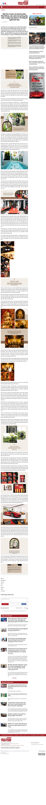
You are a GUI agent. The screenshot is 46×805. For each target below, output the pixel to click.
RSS (2, 747)
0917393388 (4, 752)
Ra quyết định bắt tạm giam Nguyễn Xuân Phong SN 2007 (18, 629)
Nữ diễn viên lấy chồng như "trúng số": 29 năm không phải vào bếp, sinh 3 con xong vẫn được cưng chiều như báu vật (17, 667)
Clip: (1, 585)
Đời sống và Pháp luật (33, 27)
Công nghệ (29, 7)
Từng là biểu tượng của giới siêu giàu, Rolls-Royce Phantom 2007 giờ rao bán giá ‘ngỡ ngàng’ (17, 704)
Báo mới (17, 747)
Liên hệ (37, 4)
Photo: (2, 589)
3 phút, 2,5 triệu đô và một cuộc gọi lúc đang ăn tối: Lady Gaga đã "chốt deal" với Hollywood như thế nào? (37, 57)
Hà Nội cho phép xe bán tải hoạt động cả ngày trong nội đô (17, 714)
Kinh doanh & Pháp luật (8, 7)
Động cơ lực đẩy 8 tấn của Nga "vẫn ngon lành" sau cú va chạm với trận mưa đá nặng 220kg (36, 68)
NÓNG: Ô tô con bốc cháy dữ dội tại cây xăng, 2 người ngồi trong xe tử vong (17, 725)
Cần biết (37, 7)
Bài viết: (2, 578)
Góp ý (40, 4)
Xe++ (26, 7)
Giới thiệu (6, 747)
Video (33, 7)
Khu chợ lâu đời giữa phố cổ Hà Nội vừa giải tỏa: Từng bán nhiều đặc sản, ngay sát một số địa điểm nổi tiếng (37, 47)
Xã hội (19, 7)
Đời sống (16, 7)
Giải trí (23, 7)
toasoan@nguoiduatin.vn (5, 753)
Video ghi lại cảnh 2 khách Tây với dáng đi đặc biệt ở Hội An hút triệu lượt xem (17, 686)
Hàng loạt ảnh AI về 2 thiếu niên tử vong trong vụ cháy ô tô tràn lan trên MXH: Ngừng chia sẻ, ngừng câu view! (17, 651)
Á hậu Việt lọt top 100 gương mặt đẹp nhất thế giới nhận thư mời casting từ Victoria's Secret (17, 640)
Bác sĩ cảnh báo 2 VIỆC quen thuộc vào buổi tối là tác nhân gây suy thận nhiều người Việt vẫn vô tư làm (18, 620)
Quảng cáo (43, 4)
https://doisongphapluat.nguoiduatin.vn (6, 742)
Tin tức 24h (12, 747)
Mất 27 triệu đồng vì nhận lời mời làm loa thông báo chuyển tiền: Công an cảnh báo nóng (37, 63)
